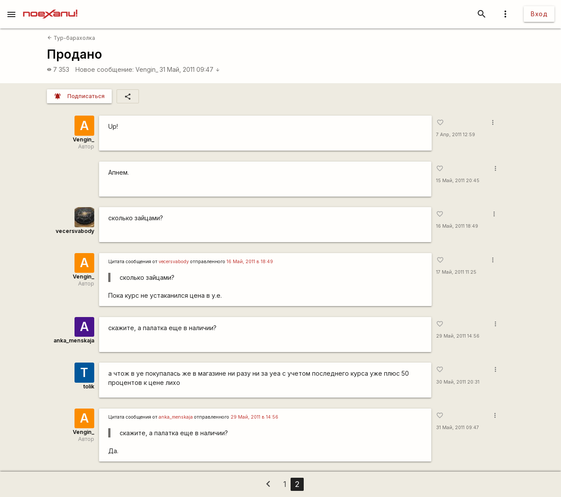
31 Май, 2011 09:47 (190, 69)
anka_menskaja (73, 340)
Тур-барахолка (71, 38)
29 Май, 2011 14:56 (457, 336)
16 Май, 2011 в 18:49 (250, 261)
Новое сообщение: (104, 69)
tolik (88, 386)
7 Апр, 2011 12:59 (455, 134)
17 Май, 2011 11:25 (456, 272)
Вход (539, 14)
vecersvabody (75, 231)
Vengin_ (146, 69)
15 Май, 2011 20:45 (457, 180)
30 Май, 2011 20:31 (457, 382)
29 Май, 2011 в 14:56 (254, 417)
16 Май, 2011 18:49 (457, 226)
